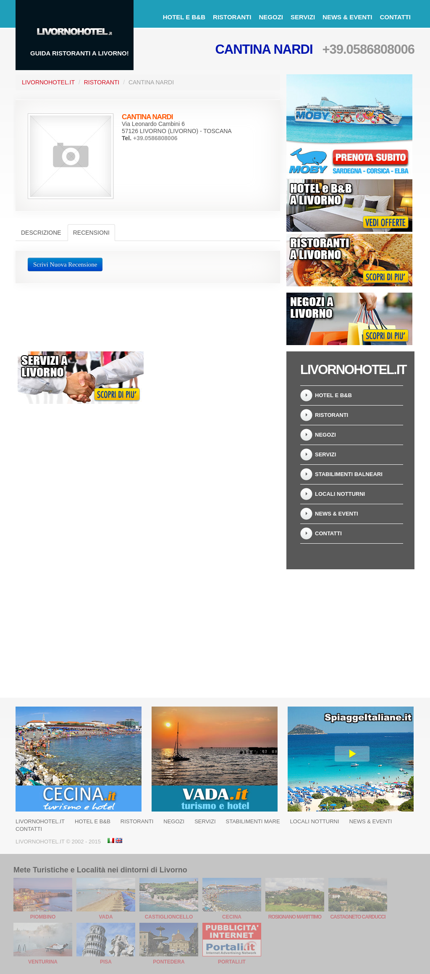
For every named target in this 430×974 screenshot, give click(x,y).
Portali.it (232, 962)
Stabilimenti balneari (349, 474)
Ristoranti (232, 17)
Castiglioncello (169, 917)
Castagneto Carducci (357, 917)
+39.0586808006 (368, 49)
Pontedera (168, 962)
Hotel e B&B (184, 17)
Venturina (43, 962)
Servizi (303, 17)
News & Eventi (347, 17)
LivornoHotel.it (48, 82)
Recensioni (91, 232)
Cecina (231, 917)
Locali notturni (340, 494)
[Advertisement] (215, 403)
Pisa (106, 962)
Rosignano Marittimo (294, 917)
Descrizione (41, 232)
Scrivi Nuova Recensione (65, 264)
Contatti (395, 17)
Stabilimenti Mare (253, 821)
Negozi (271, 17)
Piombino (43, 917)
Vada (106, 917)
